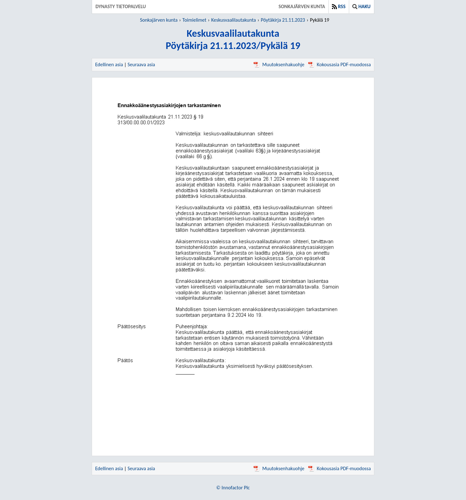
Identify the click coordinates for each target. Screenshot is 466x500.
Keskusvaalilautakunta (233, 20)
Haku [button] (361, 6)
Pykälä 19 (319, 20)
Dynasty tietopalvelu (120, 6)
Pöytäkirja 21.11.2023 (283, 20)
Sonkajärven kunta (302, 6)
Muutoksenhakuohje (278, 64)
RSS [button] (338, 6)
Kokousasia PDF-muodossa (339, 64)
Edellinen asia (109, 64)
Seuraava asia (141, 64)
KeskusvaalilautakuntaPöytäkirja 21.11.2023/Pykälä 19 (233, 39)
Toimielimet (194, 20)
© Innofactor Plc (233, 488)
